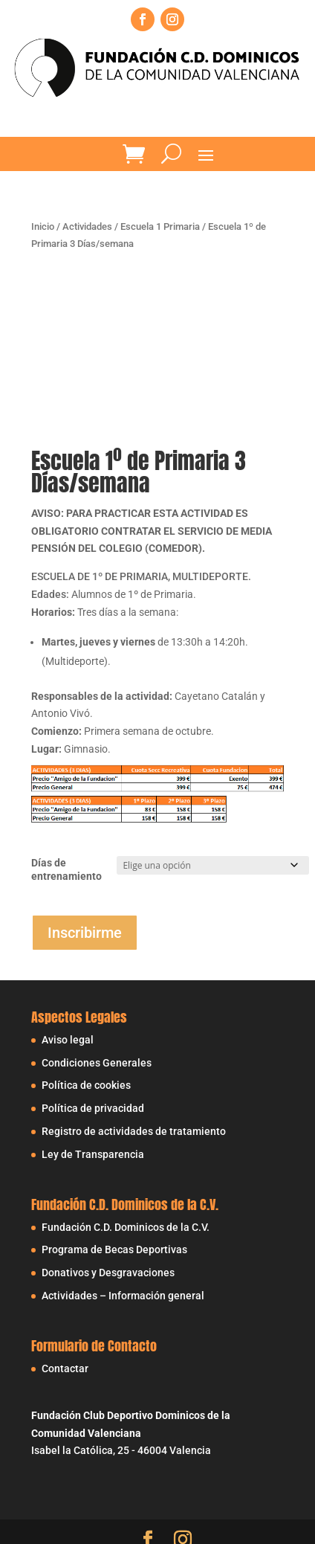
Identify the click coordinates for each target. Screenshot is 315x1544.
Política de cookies (86, 1085)
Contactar (65, 1368)
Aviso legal (68, 1040)
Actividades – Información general (123, 1296)
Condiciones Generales (97, 1063)
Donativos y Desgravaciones (108, 1272)
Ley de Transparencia (93, 1154)
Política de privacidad (93, 1108)
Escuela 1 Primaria (160, 226)
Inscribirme (85, 933)
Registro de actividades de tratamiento (134, 1131)
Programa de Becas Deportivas (114, 1249)
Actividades (87, 226)
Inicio (42, 226)
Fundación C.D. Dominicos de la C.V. (126, 1227)
